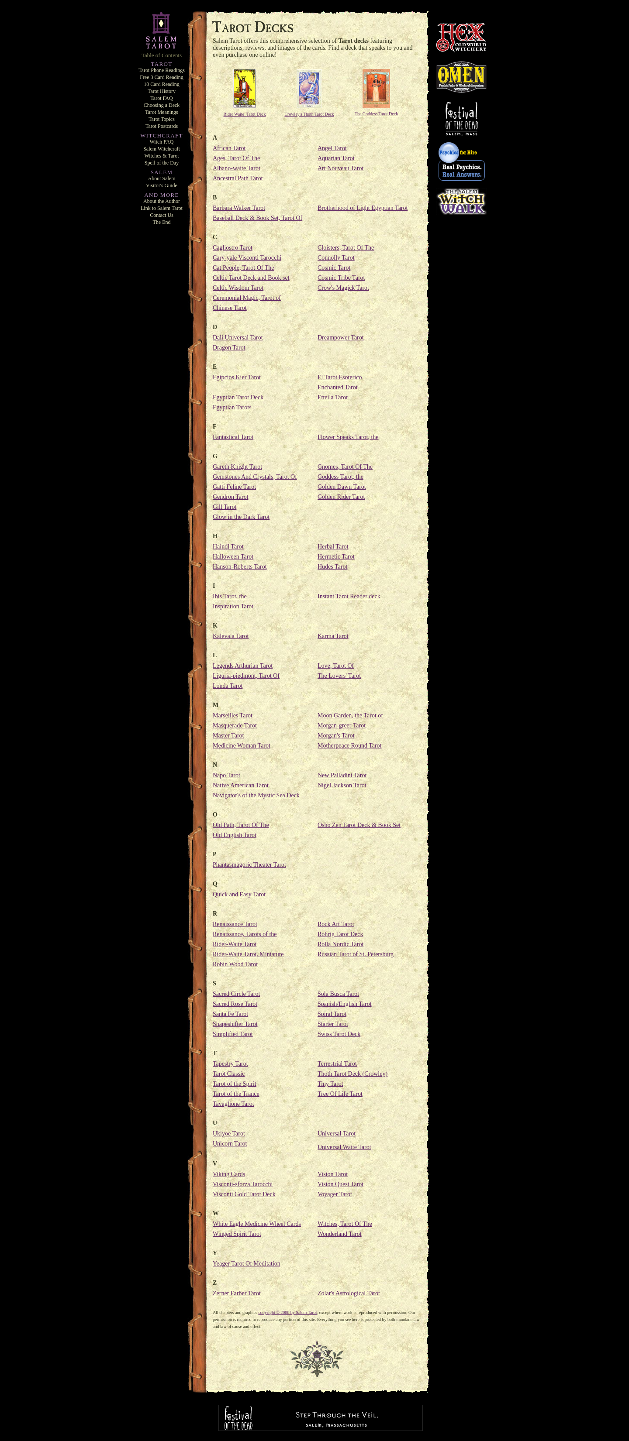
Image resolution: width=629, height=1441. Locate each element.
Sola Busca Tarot (338, 994)
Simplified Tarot (233, 1034)
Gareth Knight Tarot (237, 466)
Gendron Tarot (231, 497)
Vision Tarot (333, 1174)
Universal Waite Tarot (344, 1147)
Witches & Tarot (161, 156)
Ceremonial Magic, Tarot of (247, 298)
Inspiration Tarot (233, 606)
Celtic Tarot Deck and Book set (251, 277)
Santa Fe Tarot (230, 1014)
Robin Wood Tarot (235, 964)
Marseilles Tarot (232, 715)
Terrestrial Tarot (337, 1063)
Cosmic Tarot (334, 267)
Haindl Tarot (228, 546)
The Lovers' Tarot (339, 675)
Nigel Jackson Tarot (342, 785)
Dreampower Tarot (341, 337)
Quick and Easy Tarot (239, 894)
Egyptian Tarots (232, 407)
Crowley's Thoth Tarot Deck (309, 114)
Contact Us (161, 215)
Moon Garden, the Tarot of (350, 715)
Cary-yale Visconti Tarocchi (247, 257)
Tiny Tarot (330, 1084)
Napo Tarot (226, 775)
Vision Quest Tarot (340, 1184)
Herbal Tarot (333, 546)
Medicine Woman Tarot (241, 745)
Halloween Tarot (233, 556)
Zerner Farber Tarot (237, 1293)
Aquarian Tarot (336, 158)
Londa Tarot (227, 686)
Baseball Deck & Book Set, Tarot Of (257, 218)
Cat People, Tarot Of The (243, 267)
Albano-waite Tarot (236, 168)
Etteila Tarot (333, 397)
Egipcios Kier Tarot (237, 377)
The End (162, 222)
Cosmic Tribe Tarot (341, 277)
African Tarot (229, 148)
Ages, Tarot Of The (236, 158)
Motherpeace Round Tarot (350, 745)
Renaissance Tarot (235, 924)
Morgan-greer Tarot (342, 725)
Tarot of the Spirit (234, 1084)
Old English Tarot (234, 835)
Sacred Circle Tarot (236, 994)
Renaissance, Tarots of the (245, 934)
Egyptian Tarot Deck (238, 397)
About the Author (161, 201)
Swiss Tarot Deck (339, 1034)
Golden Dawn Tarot (342, 487)
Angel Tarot (332, 148)
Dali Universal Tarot (238, 337)
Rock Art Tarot (336, 924)
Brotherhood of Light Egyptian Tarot (363, 208)
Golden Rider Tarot (341, 497)
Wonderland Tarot (340, 1234)
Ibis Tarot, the (230, 596)
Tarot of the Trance (236, 1094)
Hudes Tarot (332, 566)
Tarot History (162, 91)
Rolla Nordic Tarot (340, 944)
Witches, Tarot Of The (345, 1224)
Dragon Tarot (229, 347)
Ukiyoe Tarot (229, 1133)
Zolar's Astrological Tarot (349, 1293)
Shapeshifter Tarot (235, 1024)
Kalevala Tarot (231, 636)
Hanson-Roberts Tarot (240, 566)
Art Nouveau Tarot (340, 168)
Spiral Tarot (332, 1014)
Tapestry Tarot (230, 1063)
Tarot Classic (229, 1073)
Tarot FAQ (161, 98)
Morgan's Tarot (336, 735)
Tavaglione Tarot (233, 1104)
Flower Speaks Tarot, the (348, 437)
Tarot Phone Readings (161, 70)
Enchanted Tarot (338, 387)
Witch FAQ (162, 142)
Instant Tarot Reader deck (349, 596)
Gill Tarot (224, 507)
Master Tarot (228, 735)
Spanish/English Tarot (345, 1004)
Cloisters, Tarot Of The (346, 247)
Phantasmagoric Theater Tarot (249, 864)
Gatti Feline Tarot (234, 487)
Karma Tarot (333, 636)
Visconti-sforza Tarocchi (243, 1184)
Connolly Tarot (336, 257)
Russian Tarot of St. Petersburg (356, 954)
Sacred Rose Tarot (235, 1004)
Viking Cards (229, 1174)
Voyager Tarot (335, 1194)
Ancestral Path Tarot (238, 178)
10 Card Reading (161, 84)
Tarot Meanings (161, 112)
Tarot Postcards (161, 126)
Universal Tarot (337, 1133)
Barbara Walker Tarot (239, 208)
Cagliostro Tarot (232, 247)
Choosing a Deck (162, 105)
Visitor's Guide (161, 185)
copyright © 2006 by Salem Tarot (287, 1312)
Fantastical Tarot (233, 437)
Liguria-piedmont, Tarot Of (246, 675)
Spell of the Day (162, 163)
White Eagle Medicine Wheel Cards (257, 1224)
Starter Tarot (333, 1024)
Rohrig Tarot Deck (340, 934)
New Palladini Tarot (342, 775)
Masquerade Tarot (235, 725)
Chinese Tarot (230, 308)
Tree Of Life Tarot (340, 1094)
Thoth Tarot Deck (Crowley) (352, 1073)
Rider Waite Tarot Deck (245, 114)
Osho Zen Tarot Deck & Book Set (359, 825)
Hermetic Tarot (336, 556)
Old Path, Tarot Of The (241, 825)
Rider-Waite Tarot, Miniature (248, 954)
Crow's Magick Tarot (343, 288)
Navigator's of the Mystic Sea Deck (256, 795)
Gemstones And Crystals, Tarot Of (255, 476)
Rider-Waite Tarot (234, 944)
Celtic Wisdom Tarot (238, 288)
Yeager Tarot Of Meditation (246, 1263)
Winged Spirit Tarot (237, 1234)
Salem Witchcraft (161, 149)
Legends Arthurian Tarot (243, 665)
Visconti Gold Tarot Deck (244, 1194)
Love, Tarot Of (336, 665)
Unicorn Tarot (230, 1143)
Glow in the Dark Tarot (241, 517)
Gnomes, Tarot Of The (345, 466)
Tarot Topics (162, 119)
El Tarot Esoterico (340, 377)
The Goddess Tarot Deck (376, 113)
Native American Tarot (241, 785)
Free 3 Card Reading (161, 77)
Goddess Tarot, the (340, 476)
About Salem (162, 178)
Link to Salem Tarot (162, 208)
